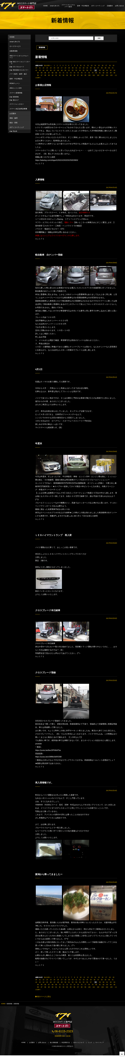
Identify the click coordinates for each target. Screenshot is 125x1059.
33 (83, 68)
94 (67, 75)
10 (80, 65)
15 (99, 65)
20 (36, 68)
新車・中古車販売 (83, 6)
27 (61, 68)
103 (102, 75)
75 (78, 73)
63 (114, 70)
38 (101, 68)
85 (114, 73)
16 (102, 65)
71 (63, 73)
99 (85, 75)
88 (45, 75)
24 (50, 68)
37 (98, 68)
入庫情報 (40, 179)
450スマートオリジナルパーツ (19, 57)
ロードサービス (15, 46)
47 (54, 70)
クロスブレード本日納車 (49, 612)
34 (87, 68)
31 (76, 68)
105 (111, 75)
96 (74, 75)
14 (95, 65)
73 (70, 73)
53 (76, 70)
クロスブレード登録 (46, 674)
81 (100, 73)
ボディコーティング (98, 6)
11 (84, 65)
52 (72, 70)
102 (98, 75)
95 (70, 75)
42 (36, 70)
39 (105, 68)
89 (49, 75)
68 (52, 73)
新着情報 (42, 47)
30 (72, 68)
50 (65, 70)
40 (109, 68)
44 (43, 70)
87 (41, 75)
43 (40, 70)
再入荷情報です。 (45, 785)
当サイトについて (80, 1046)
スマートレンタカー (17, 104)
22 (43, 68)
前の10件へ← (48, 65)
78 (89, 73)
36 (94, 68)
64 (38, 73)
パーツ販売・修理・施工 (18, 74)
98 (81, 75)
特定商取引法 (65, 1046)
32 (80, 68)
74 (74, 73)
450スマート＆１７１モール (20, 62)
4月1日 (39, 370)
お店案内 (13, 113)
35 (91, 68)
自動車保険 (14, 51)
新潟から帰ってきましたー (50, 876)
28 (65, 68)
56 (87, 70)
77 (85, 73)
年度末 (39, 444)
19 (113, 65)
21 (40, 68)
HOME (45, 6)
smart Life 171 (54, 6)
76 (81, 73)
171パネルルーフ (18, 67)
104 (107, 75)
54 (80, 70)
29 (69, 68)
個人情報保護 (53, 1046)
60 (103, 70)
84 (110, 73)
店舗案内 (110, 6)
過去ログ (16, 100)
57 (91, 70)
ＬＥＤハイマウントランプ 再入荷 (55, 536)
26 (58, 68)
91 (56, 75)
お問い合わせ (119, 6)
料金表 (15, 131)
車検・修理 (14, 118)
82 (103, 73)
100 (89, 75)
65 (41, 73)
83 (107, 73)
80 (96, 73)
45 (47, 70)
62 (110, 70)
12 (88, 65)
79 (92, 73)
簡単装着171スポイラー (20, 70)
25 (54, 68)
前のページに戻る (43, 999)
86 (38, 75)
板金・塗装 (14, 123)
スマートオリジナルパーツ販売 (68, 6)
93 (63, 75)
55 (83, 70)
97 (78, 75)
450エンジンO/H (16, 88)
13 (91, 65)
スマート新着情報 (16, 93)
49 (61, 70)
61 (107, 70)
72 (67, 73)
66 (45, 73)
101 (94, 75)
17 (106, 65)
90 (52, 75)
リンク (92, 1046)
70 (60, 73)
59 (100, 70)
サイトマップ (102, 1046)
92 (60, 75)
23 (47, 68)
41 (112, 68)
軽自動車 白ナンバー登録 (50, 255)
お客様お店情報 (44, 85)
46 (50, 70)
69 (56, 73)
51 (69, 70)
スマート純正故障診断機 (18, 109)
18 (110, 65)
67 (49, 73)
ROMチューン (15, 83)
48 (58, 70)
